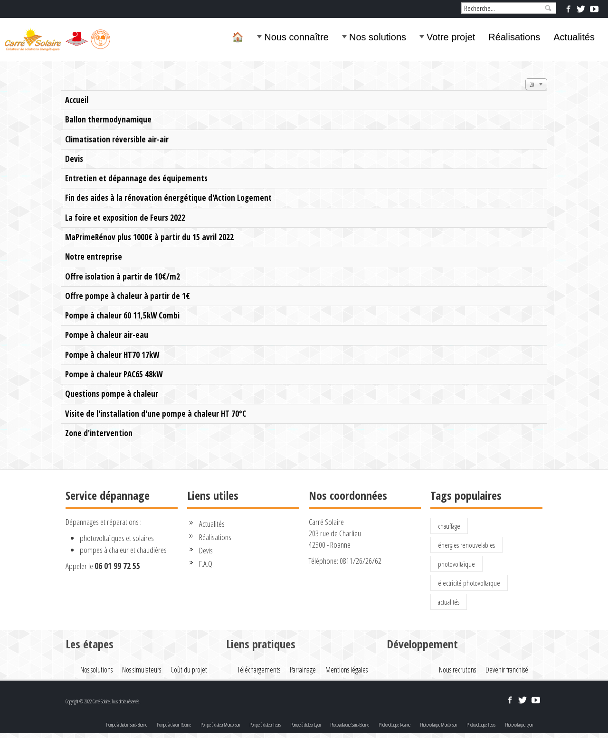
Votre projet (451, 37)
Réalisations (514, 37)
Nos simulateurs (141, 669)
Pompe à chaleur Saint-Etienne (126, 724)
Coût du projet (189, 669)
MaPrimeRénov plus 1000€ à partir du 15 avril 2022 (149, 237)
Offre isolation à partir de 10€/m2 (122, 276)
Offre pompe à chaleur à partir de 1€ (127, 295)
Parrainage (303, 669)
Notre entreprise (93, 256)
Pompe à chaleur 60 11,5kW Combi (122, 315)
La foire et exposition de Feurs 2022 (125, 217)
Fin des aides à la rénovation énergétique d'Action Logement (168, 197)
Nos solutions (377, 37)
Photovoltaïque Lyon (519, 724)
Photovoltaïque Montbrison (438, 724)
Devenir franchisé (506, 669)
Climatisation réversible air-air (117, 139)
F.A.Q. (206, 563)
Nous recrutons (457, 669)
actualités (448, 602)
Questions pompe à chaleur (111, 393)
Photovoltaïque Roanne (394, 724)
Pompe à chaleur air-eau (106, 334)
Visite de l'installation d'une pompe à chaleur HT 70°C (155, 413)
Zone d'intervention (99, 433)
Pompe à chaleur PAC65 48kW (113, 374)
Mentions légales (346, 669)
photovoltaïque (456, 564)
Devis (74, 158)
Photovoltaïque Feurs (480, 724)
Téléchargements (259, 669)
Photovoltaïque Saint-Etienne (349, 724)
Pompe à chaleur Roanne (174, 724)
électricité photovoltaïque (469, 583)
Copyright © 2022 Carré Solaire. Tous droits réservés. (103, 701)
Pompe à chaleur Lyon (305, 724)
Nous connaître (296, 37)
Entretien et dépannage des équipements (136, 178)
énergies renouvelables (466, 545)
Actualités (574, 37)
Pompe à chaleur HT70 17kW (112, 354)
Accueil (76, 99)
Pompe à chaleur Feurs (265, 724)
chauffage (449, 526)
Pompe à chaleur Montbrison (220, 724)
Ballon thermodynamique (108, 119)
